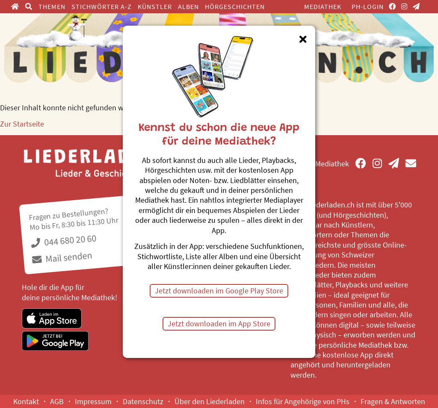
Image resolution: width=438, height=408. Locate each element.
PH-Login (368, 6)
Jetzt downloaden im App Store (219, 323)
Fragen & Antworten (393, 401)
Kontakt (26, 401)
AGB (57, 401)
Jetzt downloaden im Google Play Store (219, 291)
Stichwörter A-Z (101, 6)
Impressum (93, 401)
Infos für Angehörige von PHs (302, 401)
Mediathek (322, 6)
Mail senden (62, 257)
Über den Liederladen (210, 401)
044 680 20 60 (64, 240)
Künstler (155, 6)
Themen (51, 6)
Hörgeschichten (235, 6)
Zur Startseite (22, 124)
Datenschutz (143, 401)
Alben (188, 6)
